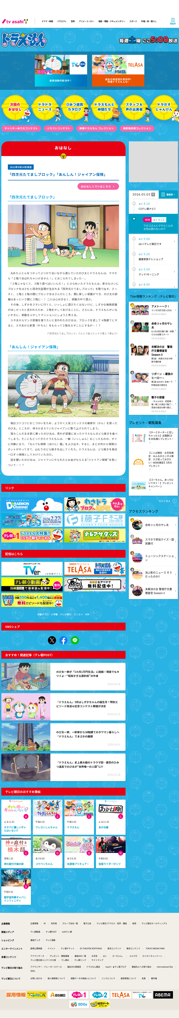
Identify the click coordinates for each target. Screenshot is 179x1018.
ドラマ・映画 (47, 21)
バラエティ (62, 21)
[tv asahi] (15, 21)
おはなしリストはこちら (96, 186)
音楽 (73, 21)
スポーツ (133, 21)
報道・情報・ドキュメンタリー (111, 21)
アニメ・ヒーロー (86, 21)
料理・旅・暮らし (149, 21)
